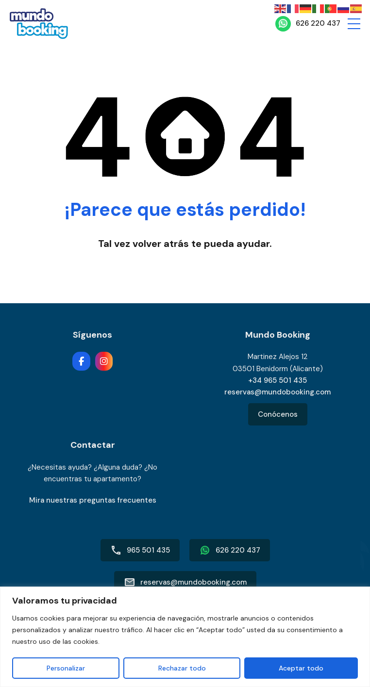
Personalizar (66, 668)
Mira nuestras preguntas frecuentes (92, 500)
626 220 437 (318, 23)
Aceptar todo (301, 668)
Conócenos (278, 414)
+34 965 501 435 (277, 380)
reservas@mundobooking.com (277, 392)
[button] (354, 24)
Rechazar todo (181, 668)
